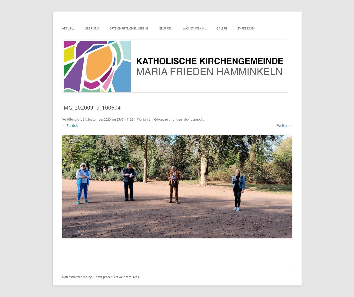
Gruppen (165, 28)
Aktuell (68, 28)
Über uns (92, 28)
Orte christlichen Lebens (128, 28)
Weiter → (284, 125)
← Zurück (70, 125)
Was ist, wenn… (194, 28)
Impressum (246, 28)
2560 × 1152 (125, 119)
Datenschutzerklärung (77, 277)
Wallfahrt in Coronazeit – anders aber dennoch (170, 119)
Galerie (222, 28)
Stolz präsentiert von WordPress (117, 277)
